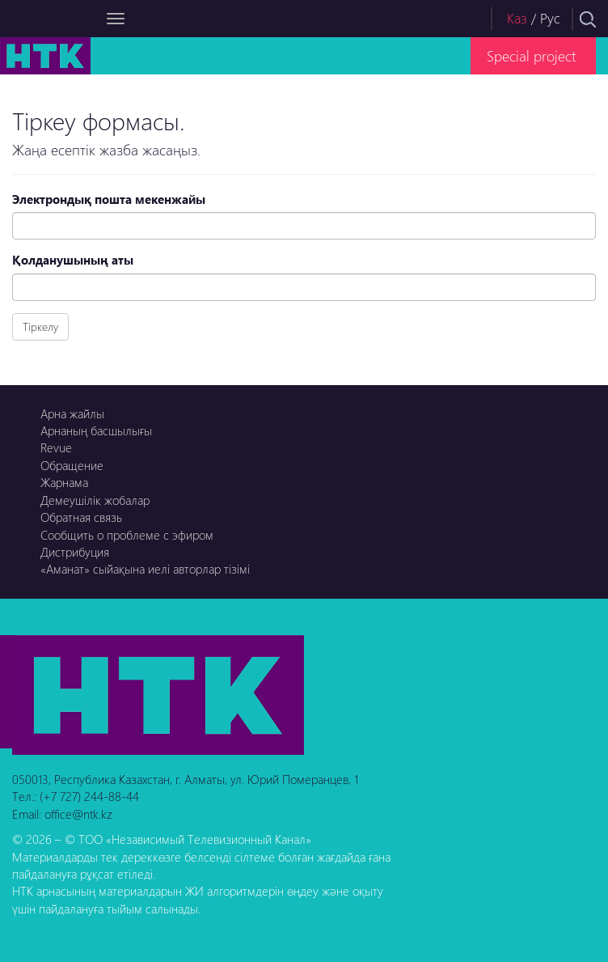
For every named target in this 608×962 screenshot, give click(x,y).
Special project (531, 55)
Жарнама (64, 482)
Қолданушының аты (72, 260)
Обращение (71, 465)
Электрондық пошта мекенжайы (108, 199)
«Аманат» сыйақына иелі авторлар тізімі (145, 569)
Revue (56, 447)
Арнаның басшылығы (96, 430)
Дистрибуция (74, 552)
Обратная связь (81, 517)
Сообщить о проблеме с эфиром (126, 535)
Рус (550, 18)
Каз (517, 18)
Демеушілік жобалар (95, 500)
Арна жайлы (72, 413)
